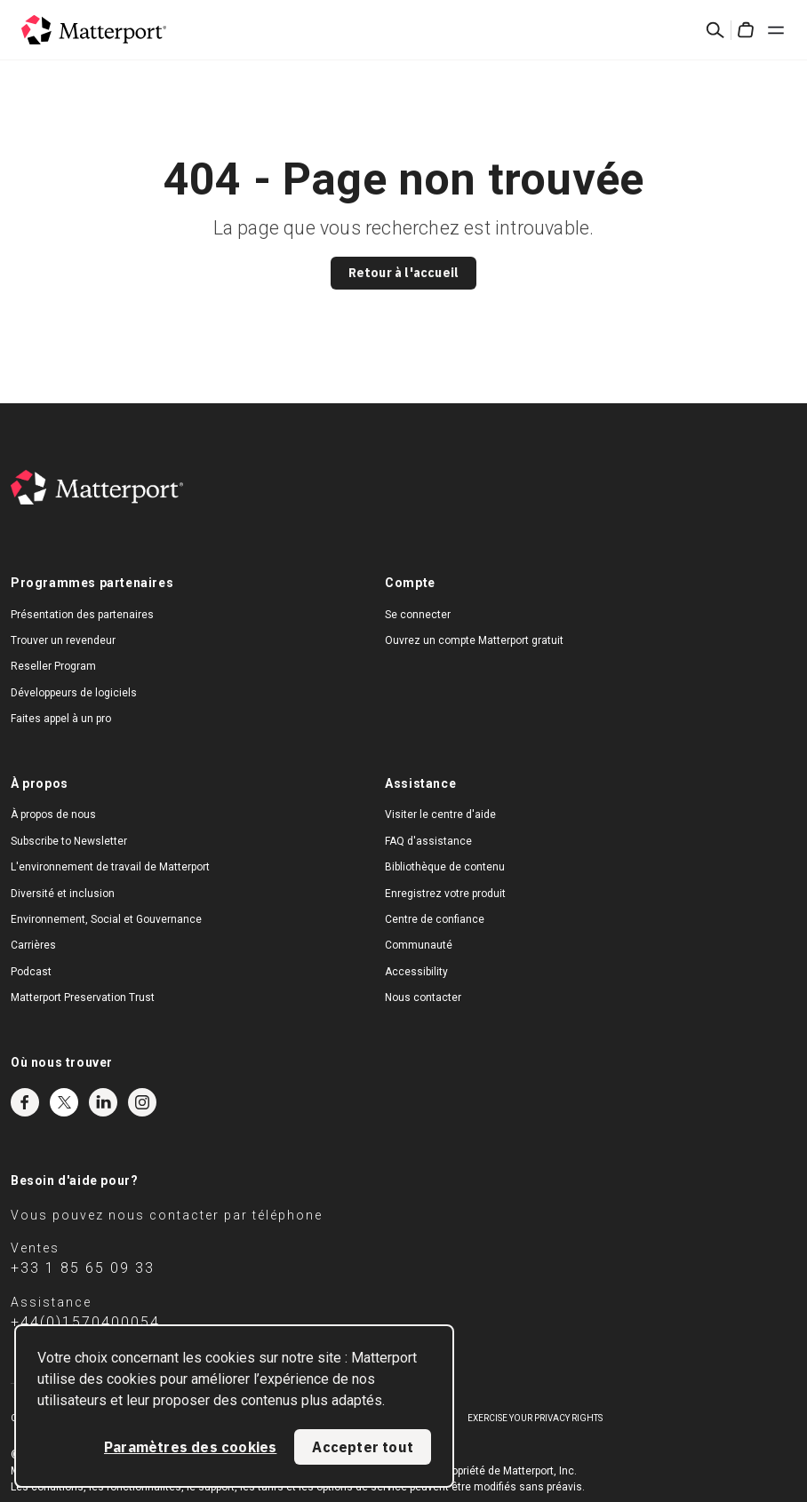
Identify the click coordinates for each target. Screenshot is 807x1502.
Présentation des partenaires (82, 614)
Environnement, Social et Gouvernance (106, 919)
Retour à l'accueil (403, 273)
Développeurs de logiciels (74, 693)
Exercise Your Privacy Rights (535, 1418)
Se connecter (418, 614)
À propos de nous (53, 814)
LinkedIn (103, 1102)
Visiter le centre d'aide (440, 814)
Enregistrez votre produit (445, 893)
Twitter (64, 1102)
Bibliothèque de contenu (445, 867)
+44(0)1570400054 (85, 1322)
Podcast (31, 972)
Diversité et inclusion (63, 893)
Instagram (142, 1102)
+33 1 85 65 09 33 (83, 1268)
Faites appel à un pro (61, 718)
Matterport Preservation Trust (83, 997)
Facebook (25, 1102)
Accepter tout (362, 1447)
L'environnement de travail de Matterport (110, 867)
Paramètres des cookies (190, 1447)
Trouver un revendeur (63, 640)
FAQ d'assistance (428, 841)
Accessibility (416, 972)
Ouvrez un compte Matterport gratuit (474, 640)
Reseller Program (53, 666)
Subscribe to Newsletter (69, 841)
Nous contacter (423, 997)
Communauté (418, 945)
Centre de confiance (434, 919)
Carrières (33, 945)
